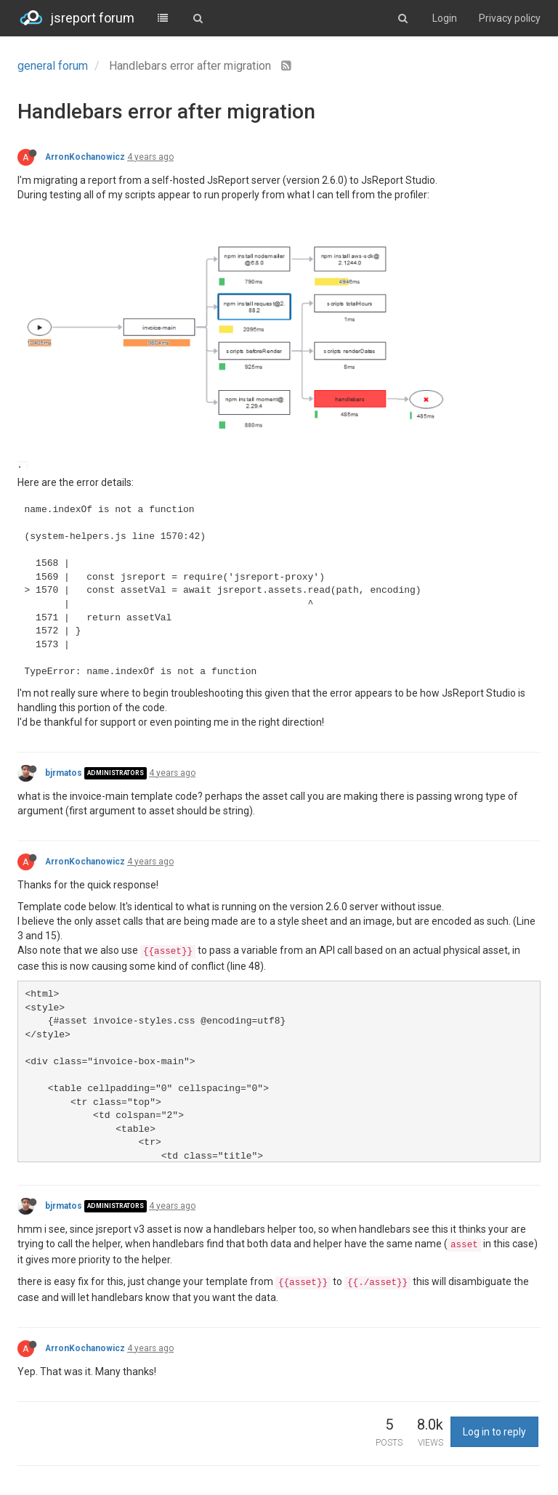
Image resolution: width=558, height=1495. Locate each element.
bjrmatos (63, 773)
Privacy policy (510, 18)
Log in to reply (494, 1432)
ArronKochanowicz (85, 157)
